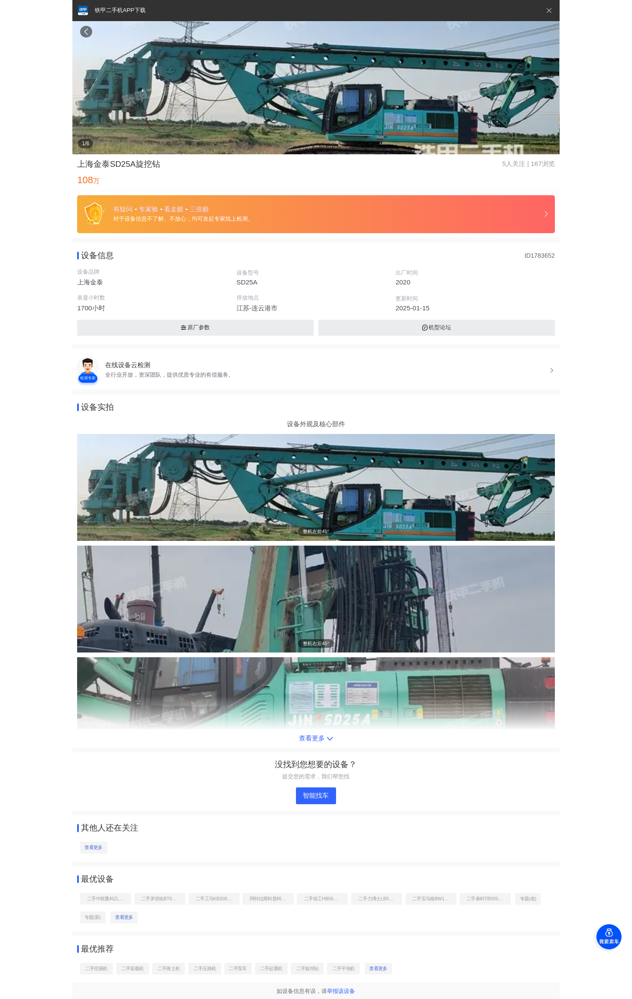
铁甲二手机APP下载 (120, 10)
